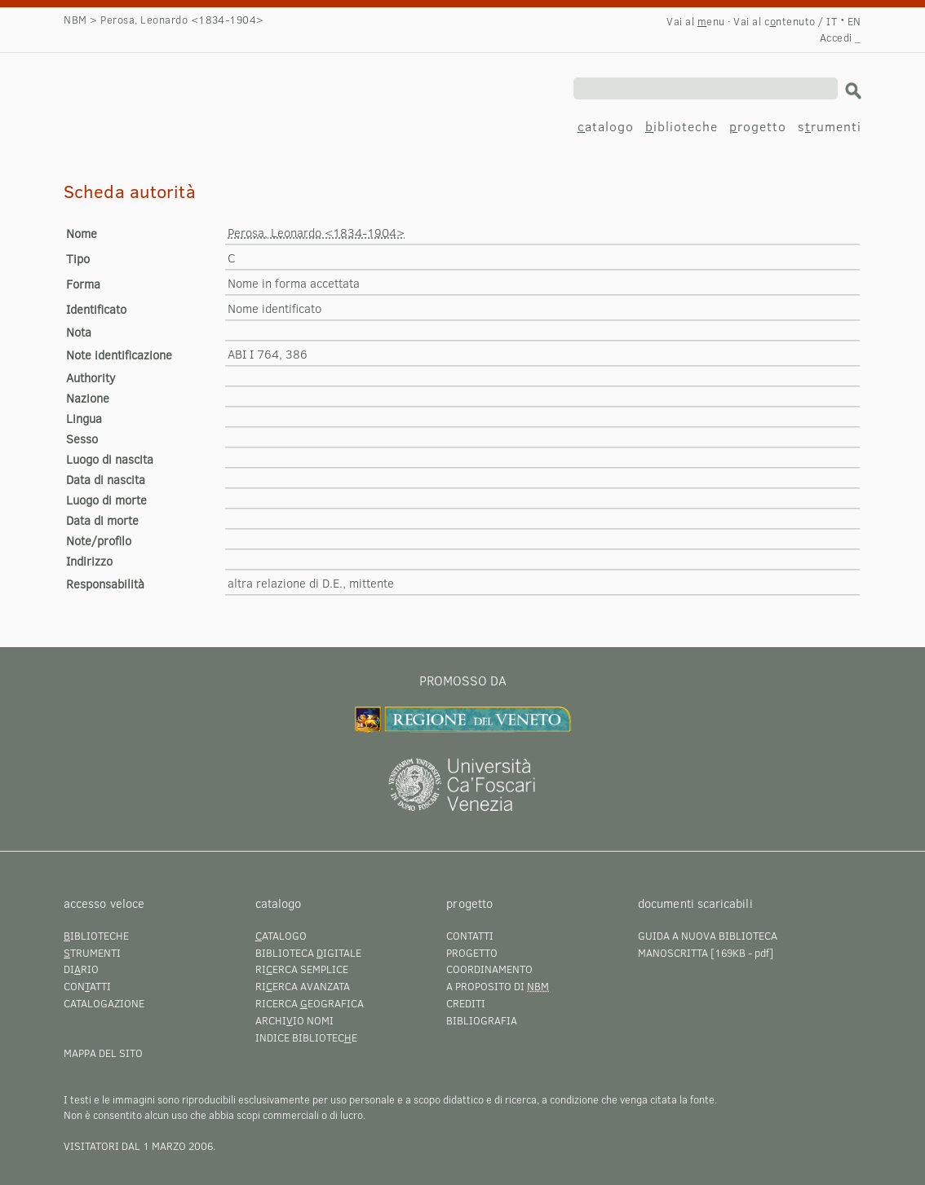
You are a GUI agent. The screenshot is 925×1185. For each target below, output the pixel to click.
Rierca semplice (301, 969)
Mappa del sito (103, 1053)
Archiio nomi (294, 1020)
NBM (75, 19)
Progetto (472, 952)
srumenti (829, 125)
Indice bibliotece (306, 1037)
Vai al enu (695, 21)
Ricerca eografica (309, 1003)
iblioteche (681, 125)
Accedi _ (840, 37)
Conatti (87, 986)
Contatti (469, 935)
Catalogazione (104, 1003)
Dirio (81, 969)
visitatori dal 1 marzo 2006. (139, 1146)
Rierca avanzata (302, 986)
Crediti (465, 1003)
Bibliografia (481, 1020)
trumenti (92, 952)
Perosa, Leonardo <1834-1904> (178, 87)
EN (854, 21)
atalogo (606, 125)
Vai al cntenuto (774, 21)
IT (831, 21)
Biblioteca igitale (308, 952)
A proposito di (497, 986)
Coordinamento (489, 969)
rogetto (757, 125)
